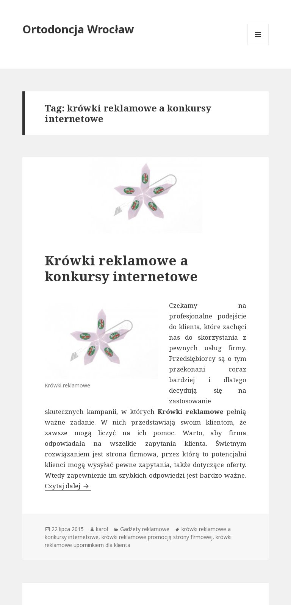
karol (102, 529)
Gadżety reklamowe (144, 529)
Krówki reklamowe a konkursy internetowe (121, 268)
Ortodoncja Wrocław (78, 29)
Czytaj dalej (68, 485)
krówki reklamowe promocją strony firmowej (157, 537)
